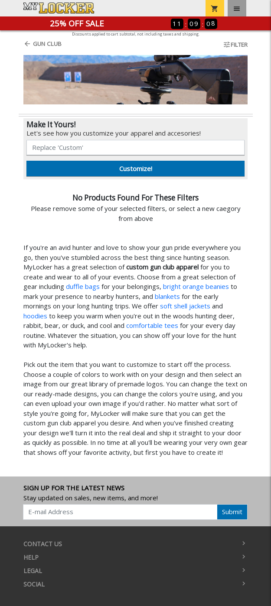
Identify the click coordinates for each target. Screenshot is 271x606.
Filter (235, 45)
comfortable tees (152, 325)
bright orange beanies (196, 286)
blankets (167, 296)
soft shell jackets (185, 305)
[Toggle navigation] (237, 8)
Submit (232, 511)
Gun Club (42, 44)
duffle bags (83, 286)
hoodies (35, 315)
